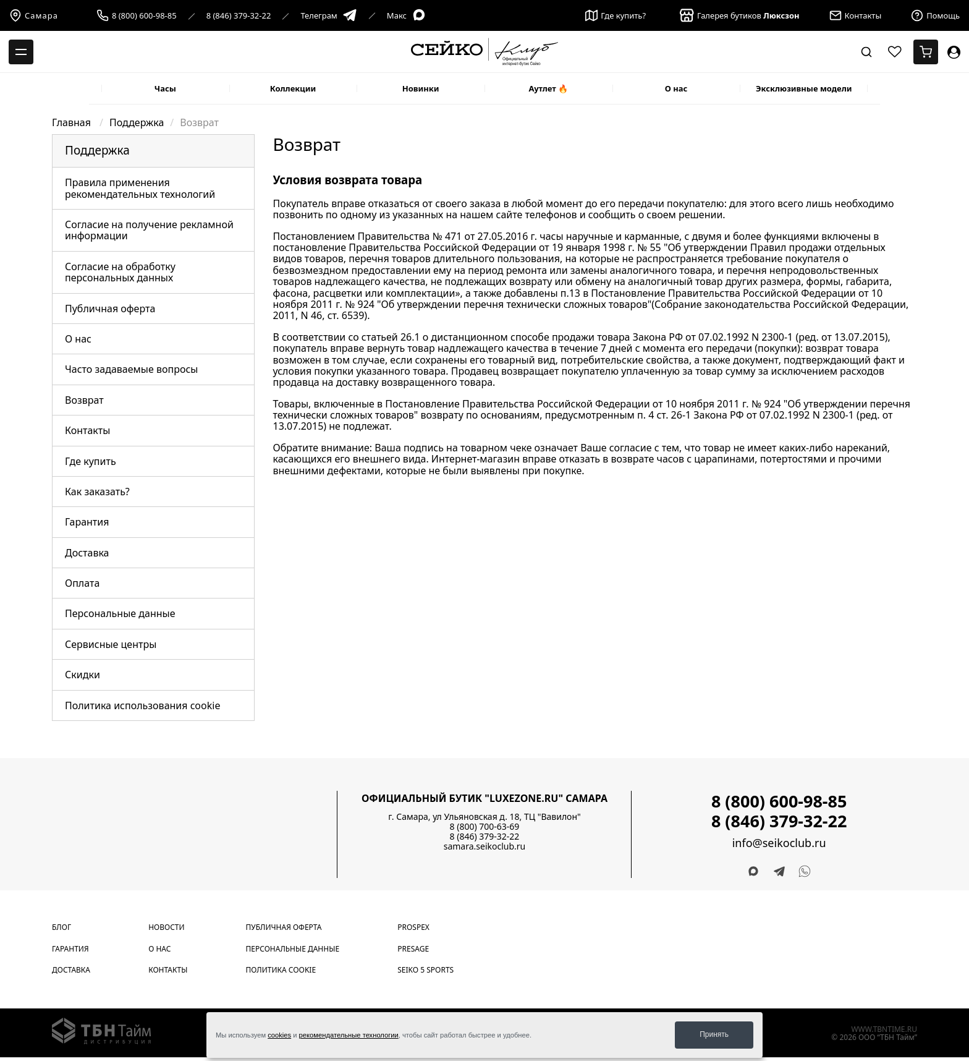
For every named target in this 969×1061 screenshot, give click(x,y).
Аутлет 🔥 (548, 88)
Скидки (82, 674)
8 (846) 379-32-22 (238, 15)
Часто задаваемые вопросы (131, 369)
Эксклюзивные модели (804, 88)
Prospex (413, 927)
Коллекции (293, 88)
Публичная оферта (110, 308)
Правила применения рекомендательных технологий (140, 188)
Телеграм (328, 15)
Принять (714, 1034)
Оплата (82, 583)
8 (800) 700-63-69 (485, 826)
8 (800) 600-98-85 (144, 15)
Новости (166, 927)
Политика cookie (281, 970)
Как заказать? (97, 491)
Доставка (87, 553)
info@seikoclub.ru (779, 843)
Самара (33, 15)
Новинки (420, 88)
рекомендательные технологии (349, 1035)
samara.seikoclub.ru (485, 846)
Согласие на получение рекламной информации (149, 230)
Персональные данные (120, 613)
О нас (676, 88)
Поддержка (136, 122)
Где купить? (615, 15)
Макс (406, 15)
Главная (72, 122)
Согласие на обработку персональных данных (120, 272)
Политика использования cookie (142, 705)
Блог (61, 927)
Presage (413, 949)
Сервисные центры (110, 644)
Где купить (90, 461)
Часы (165, 88)
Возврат (84, 400)
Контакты (87, 430)
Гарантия (87, 522)
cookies (279, 1035)
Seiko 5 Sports (425, 970)
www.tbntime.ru (884, 1029)
